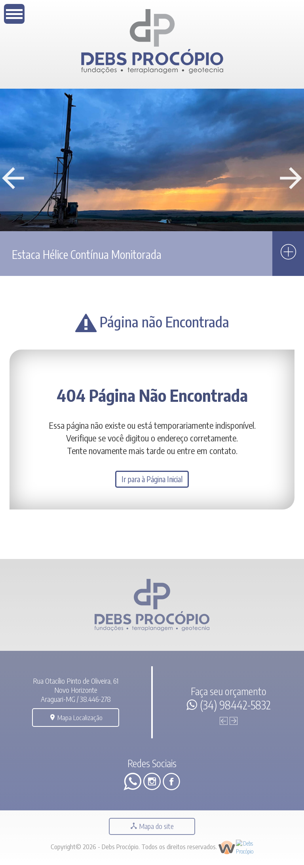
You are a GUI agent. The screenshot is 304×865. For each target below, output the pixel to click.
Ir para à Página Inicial (152, 479)
